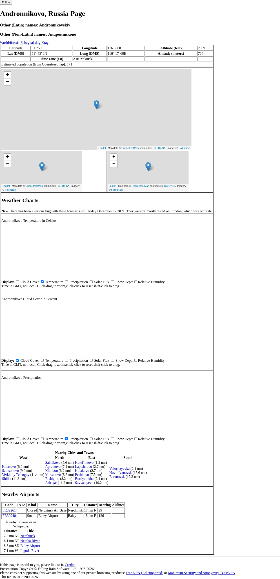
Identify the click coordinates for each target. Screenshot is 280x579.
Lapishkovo (83, 466)
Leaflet (102, 148)
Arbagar (51, 483)
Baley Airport (30, 546)
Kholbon (51, 470)
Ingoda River (29, 551)
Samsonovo (10, 470)
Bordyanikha (84, 479)
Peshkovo (82, 475)
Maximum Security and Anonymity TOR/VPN (201, 573)
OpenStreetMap (130, 148)
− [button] (7, 82)
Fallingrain (184, 148)
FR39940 (9, 516)
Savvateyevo (84, 483)
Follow (6, 2)
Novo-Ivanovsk (120, 473)
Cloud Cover (29, 282)
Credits (70, 565)
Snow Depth (124, 282)
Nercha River (30, 541)
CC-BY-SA (159, 148)
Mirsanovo (53, 475)
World (4, 43)
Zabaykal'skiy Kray (34, 43)
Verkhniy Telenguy (15, 475)
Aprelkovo (52, 466)
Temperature (54, 282)
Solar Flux (101, 282)
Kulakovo (82, 470)
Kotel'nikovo (84, 462)
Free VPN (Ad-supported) (144, 573)
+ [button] (7, 75)
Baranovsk (116, 477)
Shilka (6, 479)
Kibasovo (9, 466)
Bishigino (52, 479)
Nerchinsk (27, 536)
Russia (15, 43)
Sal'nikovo (52, 462)
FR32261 (9, 510)
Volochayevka (119, 468)
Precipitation (78, 282)
